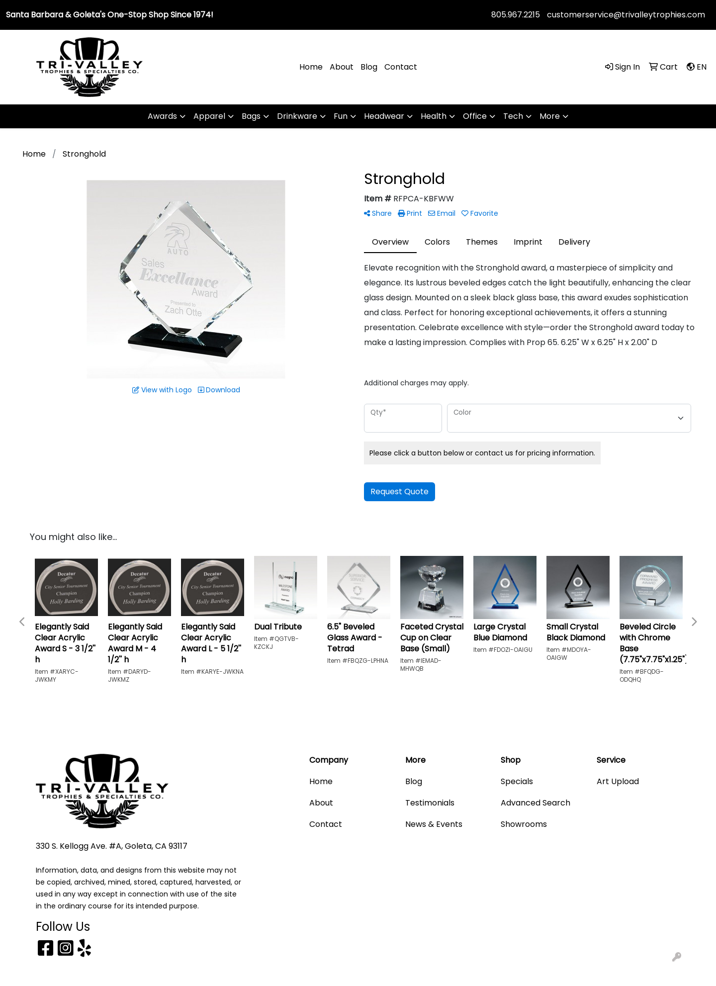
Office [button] (475, 116)
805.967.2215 (515, 14)
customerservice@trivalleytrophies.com (626, 14)
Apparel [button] (209, 116)
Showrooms (524, 824)
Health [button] (434, 116)
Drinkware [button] (297, 116)
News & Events (433, 824)
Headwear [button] (384, 116)
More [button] (549, 116)
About (342, 67)
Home (311, 67)
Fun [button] (341, 116)
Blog (368, 67)
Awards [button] (162, 116)
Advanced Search (535, 802)
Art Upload (618, 781)
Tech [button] (513, 116)
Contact (400, 67)
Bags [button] (251, 116)
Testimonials (429, 802)
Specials (517, 781)
